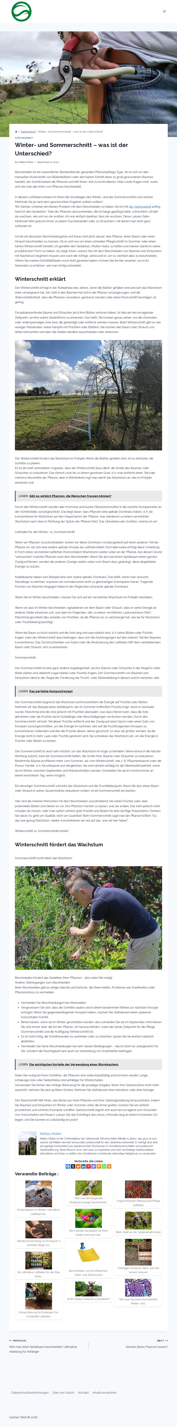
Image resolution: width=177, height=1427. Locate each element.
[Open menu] (164, 11)
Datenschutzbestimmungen (30, 1392)
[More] (109, 1166)
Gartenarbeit (24, 138)
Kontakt (83, 1392)
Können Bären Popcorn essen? (130, 1343)
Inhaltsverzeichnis (104, 1392)
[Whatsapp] (104, 1166)
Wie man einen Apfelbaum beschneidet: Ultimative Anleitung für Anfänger (47, 1345)
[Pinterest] (88, 1166)
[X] (73, 1166)
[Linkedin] (83, 1166)
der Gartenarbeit (140, 206)
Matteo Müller (26, 162)
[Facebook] (68, 1166)
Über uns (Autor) (63, 1392)
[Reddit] (78, 1166)
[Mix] (99, 1166)
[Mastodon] (93, 1166)
